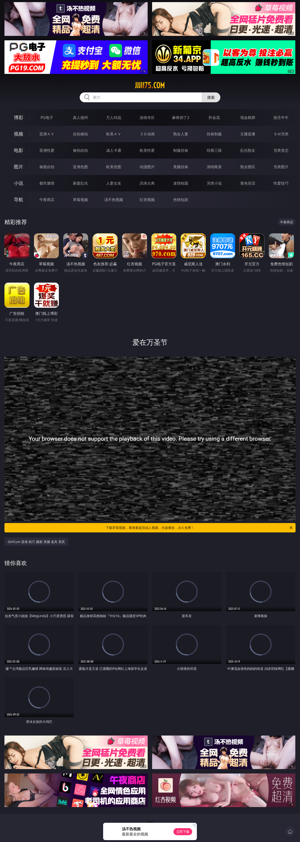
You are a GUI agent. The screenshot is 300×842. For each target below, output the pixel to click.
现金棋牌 (247, 117)
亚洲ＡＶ (46, 134)
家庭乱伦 (80, 183)
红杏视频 (147, 199)
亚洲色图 (80, 166)
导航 (18, 199)
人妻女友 (113, 183)
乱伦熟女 (247, 150)
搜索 (211, 97)
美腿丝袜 (180, 166)
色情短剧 (180, 199)
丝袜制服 (214, 134)
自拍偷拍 (80, 134)
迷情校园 (180, 183)
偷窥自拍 (46, 166)
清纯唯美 (214, 166)
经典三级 (214, 150)
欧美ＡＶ (113, 134)
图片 (18, 166)
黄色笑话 (247, 183)
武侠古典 (147, 183)
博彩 (18, 117)
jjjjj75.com (150, 85)
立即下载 (182, 831)
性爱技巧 (281, 183)
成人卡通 (113, 150)
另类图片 (281, 166)
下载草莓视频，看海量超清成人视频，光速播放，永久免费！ (199, 528)
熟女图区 (247, 166)
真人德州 (80, 117)
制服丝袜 (180, 150)
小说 (18, 183)
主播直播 (247, 134)
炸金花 (214, 117)
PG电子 (47, 117)
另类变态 (281, 150)
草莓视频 (80, 199)
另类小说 (214, 183)
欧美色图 (113, 166)
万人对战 (113, 117)
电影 (18, 150)
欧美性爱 (147, 150)
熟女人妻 (180, 134)
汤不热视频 (113, 199)
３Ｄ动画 (147, 134)
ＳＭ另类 (281, 134)
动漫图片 (147, 166)
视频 (18, 134)
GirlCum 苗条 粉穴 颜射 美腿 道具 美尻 (36, 541)
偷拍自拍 (80, 150)
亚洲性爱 (46, 150)
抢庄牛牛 (281, 117)
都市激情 (46, 183)
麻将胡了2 (180, 117)
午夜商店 (46, 199)
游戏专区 (147, 117)
